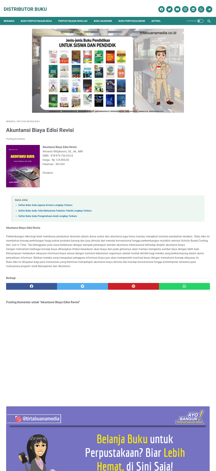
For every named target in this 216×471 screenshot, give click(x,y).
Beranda (11, 15)
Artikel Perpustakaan (172, 341)
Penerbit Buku (169, 376)
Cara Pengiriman (189, 458)
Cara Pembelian (109, 458)
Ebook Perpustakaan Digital (177, 359)
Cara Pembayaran (168, 458)
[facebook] (158, 5)
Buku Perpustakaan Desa (38, 15)
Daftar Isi (92, 458)
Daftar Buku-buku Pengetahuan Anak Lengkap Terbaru (47, 204)
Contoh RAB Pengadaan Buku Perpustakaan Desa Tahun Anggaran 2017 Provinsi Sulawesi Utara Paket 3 (180, 168)
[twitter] (166, 5)
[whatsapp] (198, 5)
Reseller (125, 458)
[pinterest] (92, 291)
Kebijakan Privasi (75, 458)
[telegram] (206, 5)
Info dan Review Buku (174, 365)
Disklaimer (57, 458)
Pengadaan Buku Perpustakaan (180, 382)
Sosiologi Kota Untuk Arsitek (175, 235)
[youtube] (174, 5)
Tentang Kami (41, 458)
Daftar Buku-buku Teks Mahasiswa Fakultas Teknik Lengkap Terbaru (55, 198)
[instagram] (182, 5)
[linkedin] (190, 5)
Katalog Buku (169, 371)
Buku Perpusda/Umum (134, 15)
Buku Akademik (105, 15)
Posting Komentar (15, 127)
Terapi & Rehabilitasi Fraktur (175, 252)
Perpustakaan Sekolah (75, 15)
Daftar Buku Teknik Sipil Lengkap (178, 311)
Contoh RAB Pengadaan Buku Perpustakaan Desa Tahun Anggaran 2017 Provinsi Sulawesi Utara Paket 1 (180, 215)
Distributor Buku (27, 5)
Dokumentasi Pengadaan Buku (178, 353)
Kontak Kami (24, 458)
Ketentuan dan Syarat (143, 458)
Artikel (158, 15)
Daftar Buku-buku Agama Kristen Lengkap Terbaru (45, 193)
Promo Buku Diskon (172, 388)
